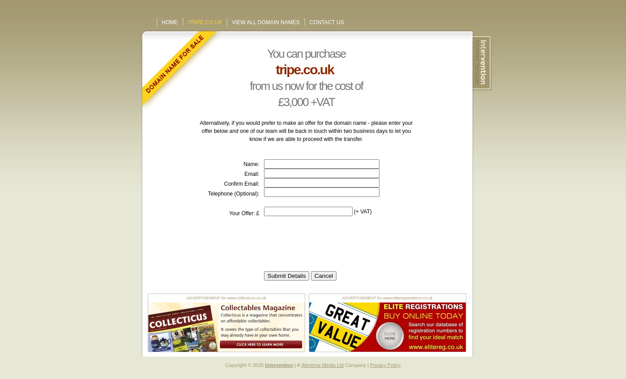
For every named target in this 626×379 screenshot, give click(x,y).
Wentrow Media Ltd (322, 365)
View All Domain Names (266, 22)
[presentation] (332, 243)
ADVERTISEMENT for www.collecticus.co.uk (226, 298)
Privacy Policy (385, 365)
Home (170, 22)
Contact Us (327, 22)
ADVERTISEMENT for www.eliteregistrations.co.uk (387, 298)
